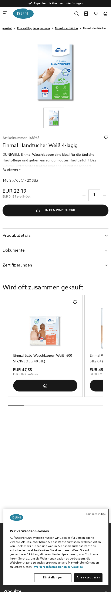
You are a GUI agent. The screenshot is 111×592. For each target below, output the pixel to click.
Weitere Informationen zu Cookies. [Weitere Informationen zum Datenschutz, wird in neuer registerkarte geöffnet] (59, 567)
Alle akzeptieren (88, 577)
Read (10, 170)
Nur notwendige (96, 514)
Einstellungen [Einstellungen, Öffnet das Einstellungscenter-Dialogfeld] (53, 577)
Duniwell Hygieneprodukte (33, 28)
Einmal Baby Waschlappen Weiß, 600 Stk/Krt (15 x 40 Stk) (42, 358)
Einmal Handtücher (66, 28)
